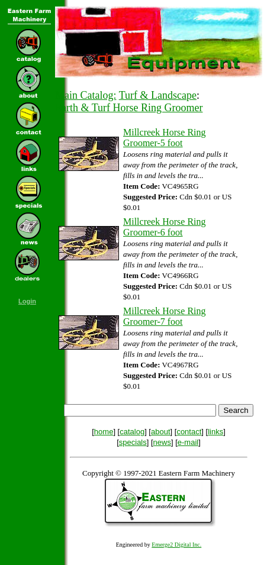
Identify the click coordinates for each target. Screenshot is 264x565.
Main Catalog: (85, 95)
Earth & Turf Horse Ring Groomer (128, 108)
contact (188, 431)
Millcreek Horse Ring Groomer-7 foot (164, 316)
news (162, 442)
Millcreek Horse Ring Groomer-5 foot (164, 137)
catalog (132, 431)
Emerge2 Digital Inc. (176, 544)
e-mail (188, 442)
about (160, 431)
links (215, 431)
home (104, 431)
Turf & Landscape (158, 95)
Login (27, 301)
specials (133, 442)
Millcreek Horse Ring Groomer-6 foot (164, 227)
